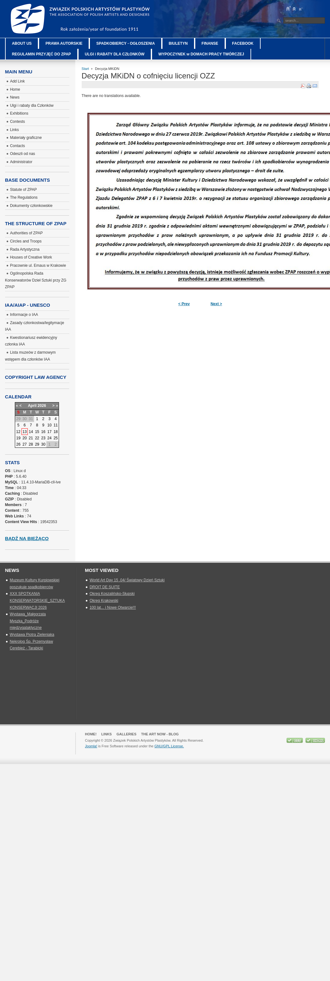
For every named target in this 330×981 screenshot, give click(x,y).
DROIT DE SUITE (105, 587)
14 (31, 432)
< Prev (184, 304)
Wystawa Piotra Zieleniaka (32, 634)
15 (37, 432)
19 (18, 438)
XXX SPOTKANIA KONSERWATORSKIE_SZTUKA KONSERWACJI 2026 (37, 600)
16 (43, 432)
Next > (216, 304)
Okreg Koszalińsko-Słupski (112, 593)
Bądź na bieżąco (27, 538)
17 (49, 432)
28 (31, 444)
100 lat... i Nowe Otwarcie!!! (113, 607)
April (32, 405)
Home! (91, 734)
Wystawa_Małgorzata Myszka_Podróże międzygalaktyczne (28, 621)
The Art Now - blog (160, 734)
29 (37, 444)
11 (56, 425)
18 (56, 432)
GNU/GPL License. (169, 746)
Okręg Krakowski (104, 600)
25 (56, 438)
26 (18, 444)
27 (24, 444)
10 (49, 425)
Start (85, 69)
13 (24, 432)
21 (31, 438)
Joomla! (91, 746)
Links (106, 734)
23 (43, 438)
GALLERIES (126, 734)
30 (43, 444)
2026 (42, 405)
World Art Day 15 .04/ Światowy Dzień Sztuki (127, 580)
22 (37, 438)
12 (18, 432)
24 (49, 438)
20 (24, 438)
